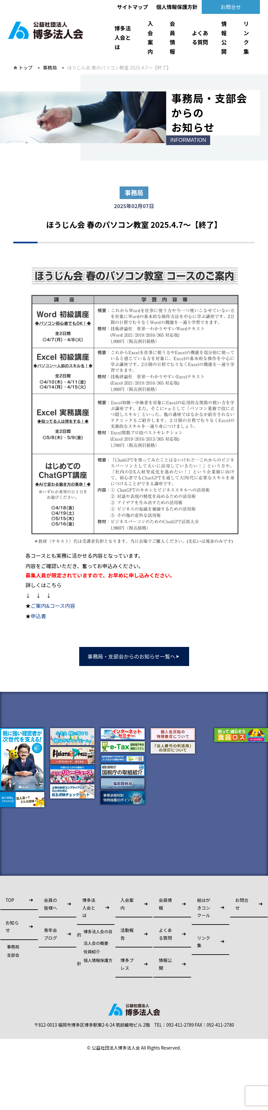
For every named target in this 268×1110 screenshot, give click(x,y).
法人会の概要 (95, 943)
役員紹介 (91, 951)
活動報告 (127, 934)
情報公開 (224, 37)
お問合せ (230, 7)
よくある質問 (200, 37)
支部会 (13, 955)
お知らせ (12, 926)
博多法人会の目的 (95, 933)
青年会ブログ (50, 934)
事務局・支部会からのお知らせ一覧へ (134, 656)
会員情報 (172, 37)
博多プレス (127, 964)
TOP (9, 900)
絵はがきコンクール (203, 907)
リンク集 (246, 37)
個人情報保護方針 (177, 7)
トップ (25, 67)
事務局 (50, 67)
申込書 (38, 616)
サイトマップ (132, 7)
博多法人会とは (122, 37)
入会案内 (150, 37)
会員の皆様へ (50, 904)
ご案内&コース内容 (53, 605)
